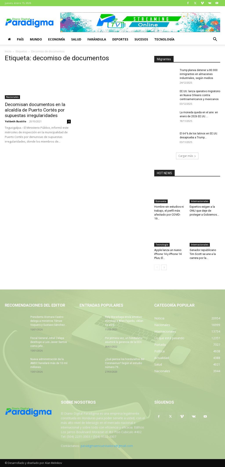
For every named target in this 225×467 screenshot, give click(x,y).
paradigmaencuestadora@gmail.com (107, 446)
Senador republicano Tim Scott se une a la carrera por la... (203, 254)
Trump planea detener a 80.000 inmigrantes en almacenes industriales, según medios (199, 74)
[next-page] (164, 267)
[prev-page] (157, 267)
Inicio (8, 51)
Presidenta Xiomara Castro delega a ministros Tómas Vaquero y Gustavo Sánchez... (48, 320)
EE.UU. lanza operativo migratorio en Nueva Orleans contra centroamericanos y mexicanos (200, 95)
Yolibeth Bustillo (15, 121)
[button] (215, 40)
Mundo (36, 39)
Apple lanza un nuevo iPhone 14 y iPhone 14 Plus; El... (167, 254)
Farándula (96, 39)
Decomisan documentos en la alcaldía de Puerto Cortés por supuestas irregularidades (35, 110)
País (20, 39)
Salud (76, 39)
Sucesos (141, 39)
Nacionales (12, 97)
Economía (56, 39)
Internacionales (200, 201)
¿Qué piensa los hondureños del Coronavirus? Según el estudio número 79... (124, 363)
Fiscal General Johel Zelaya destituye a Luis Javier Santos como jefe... (48, 342)
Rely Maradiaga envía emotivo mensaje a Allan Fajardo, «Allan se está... (124, 320)
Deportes (120, 39)
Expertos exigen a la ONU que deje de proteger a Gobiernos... (204, 210)
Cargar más (187, 156)
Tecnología (164, 39)
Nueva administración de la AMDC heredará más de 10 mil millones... (48, 363)
